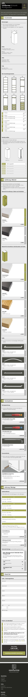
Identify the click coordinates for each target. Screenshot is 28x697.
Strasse (3, 600)
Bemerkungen (5, 610)
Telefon (3, 595)
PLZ (3, 605)
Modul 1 (3, 163)
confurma (3, 677)
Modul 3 (3, 168)
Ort (9, 605)
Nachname (4, 586)
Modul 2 (3, 166)
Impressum (3, 686)
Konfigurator (3, 680)
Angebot (3, 679)
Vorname (4, 581)
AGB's (2, 689)
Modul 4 (3, 170)
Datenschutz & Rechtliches (6, 687)
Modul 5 (3, 173)
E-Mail (3, 590)
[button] (3, 3)
